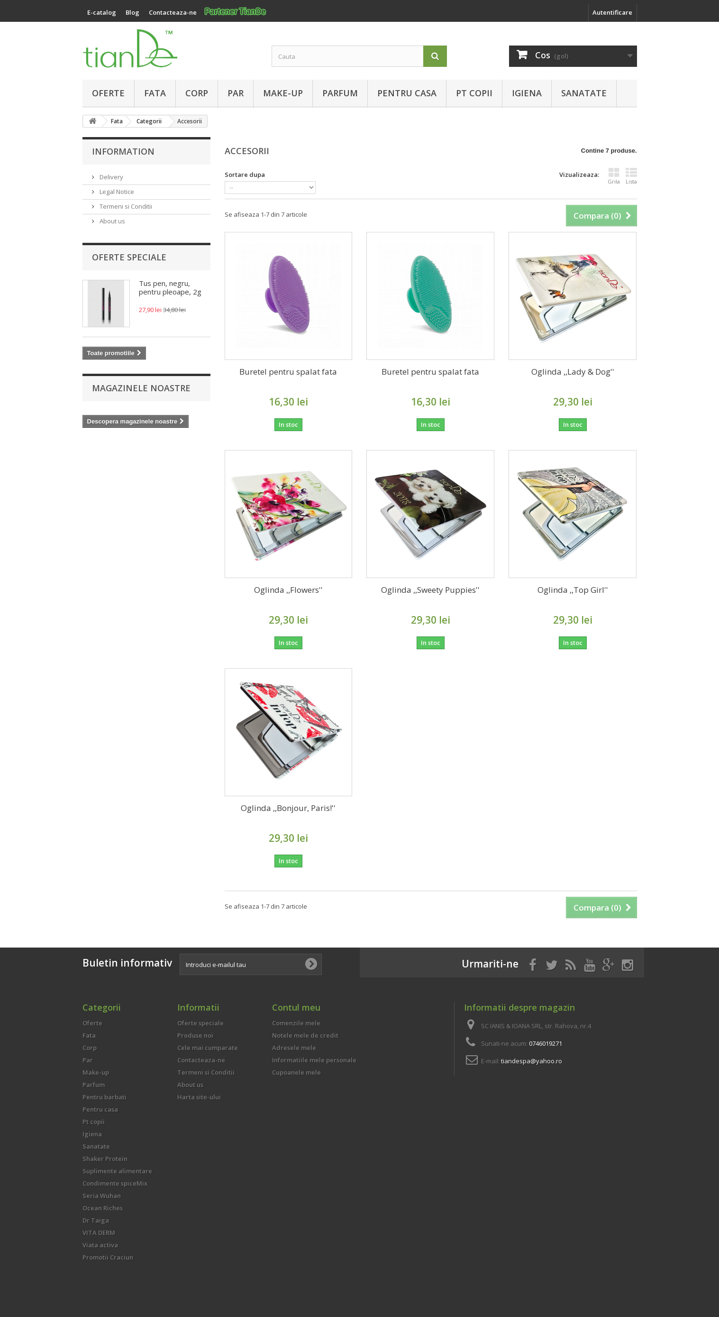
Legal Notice (116, 191)
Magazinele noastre (141, 388)
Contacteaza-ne (201, 1060)
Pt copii (474, 93)
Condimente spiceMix (114, 1183)
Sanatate (584, 93)
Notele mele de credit (305, 1035)
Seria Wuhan (101, 1195)
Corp (196, 93)
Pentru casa (407, 93)
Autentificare (612, 12)
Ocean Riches (102, 1208)
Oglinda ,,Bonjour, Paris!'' (288, 807)
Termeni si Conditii (125, 206)
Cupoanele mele (296, 1072)
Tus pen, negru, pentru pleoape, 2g (170, 287)
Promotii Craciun (107, 1257)
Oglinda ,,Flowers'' (288, 589)
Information (123, 151)
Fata (155, 93)
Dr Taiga (95, 1220)
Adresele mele (294, 1047)
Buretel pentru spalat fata (288, 371)
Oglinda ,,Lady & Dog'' (572, 371)
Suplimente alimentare (117, 1171)
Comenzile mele (296, 1023)
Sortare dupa (245, 174)
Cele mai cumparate (207, 1047)
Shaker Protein (104, 1158)
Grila (614, 176)
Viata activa (100, 1245)
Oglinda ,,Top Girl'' (572, 589)
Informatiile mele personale (314, 1060)
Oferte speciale (129, 257)
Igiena (527, 93)
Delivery (110, 177)
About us (111, 221)
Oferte (108, 93)
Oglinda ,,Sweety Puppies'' (430, 589)
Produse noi (195, 1035)
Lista (631, 176)
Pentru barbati (104, 1097)
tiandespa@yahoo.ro (531, 1061)
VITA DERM (98, 1232)
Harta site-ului (199, 1097)
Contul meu (296, 1007)
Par (236, 93)
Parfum (340, 93)
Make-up (283, 93)
